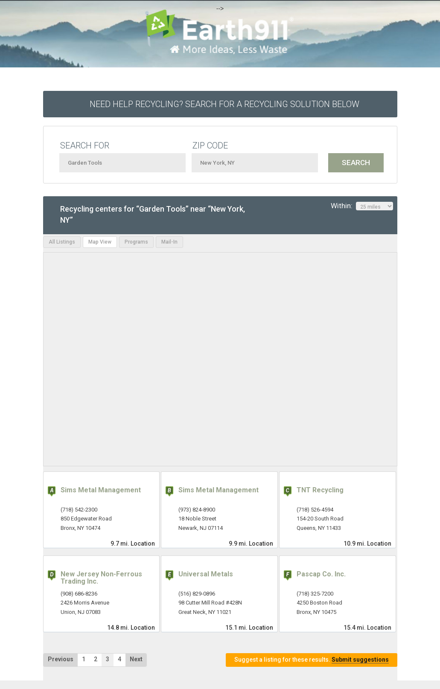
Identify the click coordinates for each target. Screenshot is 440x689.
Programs (136, 242)
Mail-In (169, 242)
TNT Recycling (320, 490)
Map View (99, 242)
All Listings (62, 242)
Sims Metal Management (101, 490)
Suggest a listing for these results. (311, 659)
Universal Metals (205, 574)
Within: (362, 206)
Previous (60, 659)
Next (136, 659)
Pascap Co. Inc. (321, 574)
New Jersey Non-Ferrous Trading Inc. (101, 578)
